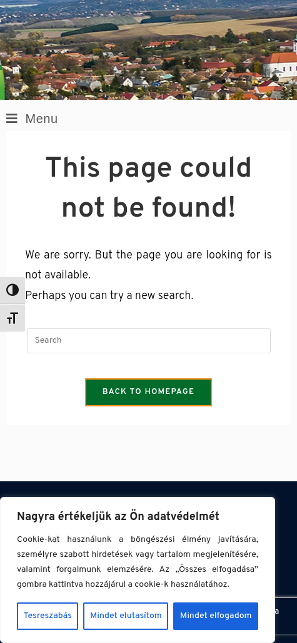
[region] (137, 570)
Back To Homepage (149, 392)
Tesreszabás (48, 616)
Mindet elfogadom (216, 616)
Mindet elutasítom (126, 616)
